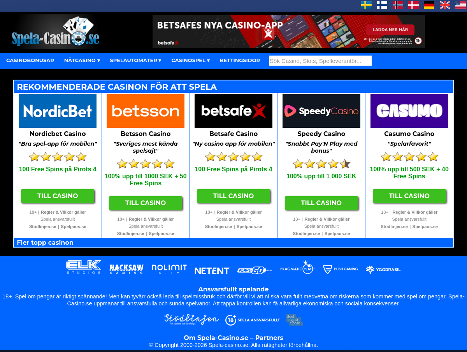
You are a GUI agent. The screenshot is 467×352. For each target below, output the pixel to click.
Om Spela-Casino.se (216, 338)
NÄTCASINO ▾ (82, 60)
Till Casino (57, 196)
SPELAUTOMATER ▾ (136, 60)
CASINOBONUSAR (30, 60)
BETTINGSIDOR (240, 60)
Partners (269, 338)
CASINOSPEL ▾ (190, 60)
